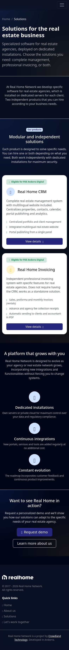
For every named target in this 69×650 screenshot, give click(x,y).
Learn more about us (34, 543)
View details (35, 241)
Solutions (9, 616)
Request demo (34, 532)
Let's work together (15, 622)
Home (6, 19)
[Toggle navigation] (62, 4)
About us (8, 611)
